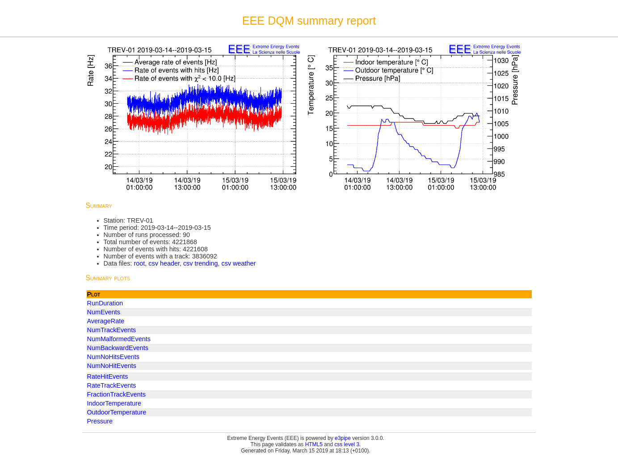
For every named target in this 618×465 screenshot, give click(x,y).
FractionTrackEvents (116, 394)
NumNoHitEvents (111, 365)
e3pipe (343, 438)
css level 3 (346, 444)
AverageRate (106, 321)
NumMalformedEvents (119, 338)
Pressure (100, 421)
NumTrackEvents (111, 330)
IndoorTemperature (114, 403)
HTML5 (314, 444)
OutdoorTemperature (117, 412)
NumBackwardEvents (118, 347)
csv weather (239, 263)
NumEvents (103, 312)
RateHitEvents (107, 376)
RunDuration (105, 303)
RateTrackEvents (111, 385)
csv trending (200, 263)
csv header (164, 263)
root (139, 263)
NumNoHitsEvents (113, 356)
